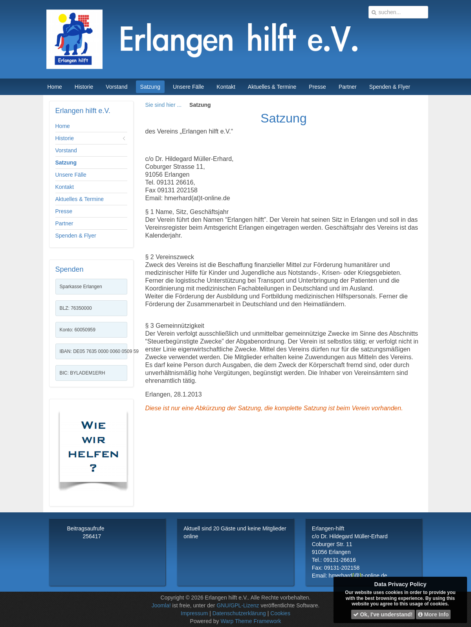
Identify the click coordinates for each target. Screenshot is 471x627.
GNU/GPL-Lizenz (237, 605)
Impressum (194, 613)
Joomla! (161, 605)
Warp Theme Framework (250, 621)
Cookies (280, 613)
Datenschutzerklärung (239, 613)
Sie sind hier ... (163, 105)
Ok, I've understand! (383, 614)
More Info (433, 614)
